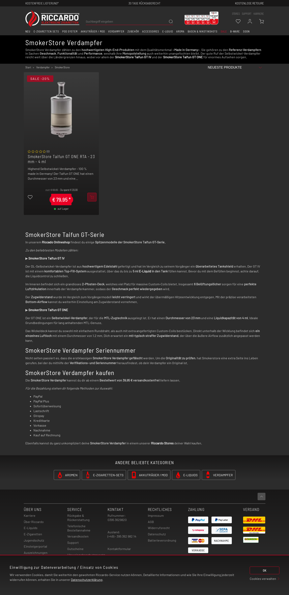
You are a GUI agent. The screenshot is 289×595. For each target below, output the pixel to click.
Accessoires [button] (150, 31)
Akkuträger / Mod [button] (93, 31)
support (246, 13)
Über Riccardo (34, 522)
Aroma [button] (180, 31)
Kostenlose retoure (249, 3)
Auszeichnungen (36, 552)
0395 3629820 (117, 520)
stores (236, 13)
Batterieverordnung (162, 540)
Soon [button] (246, 31)
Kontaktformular (119, 549)
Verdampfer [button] (116, 31)
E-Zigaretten (33, 534)
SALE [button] (224, 31)
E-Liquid (145, 271)
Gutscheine (75, 549)
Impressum (156, 515)
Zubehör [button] (133, 31)
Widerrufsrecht (159, 528)
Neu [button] (28, 31)
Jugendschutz (34, 540)
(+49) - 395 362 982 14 (122, 536)
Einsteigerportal (35, 546)
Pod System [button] (70, 31)
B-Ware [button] (235, 31)
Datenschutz (157, 534)
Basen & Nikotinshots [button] (203, 31)
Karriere (259, 13)
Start (28, 67)
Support (73, 542)
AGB (151, 522)
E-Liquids (30, 528)
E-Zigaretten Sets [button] (46, 31)
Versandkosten (78, 536)
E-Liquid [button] (167, 31)
